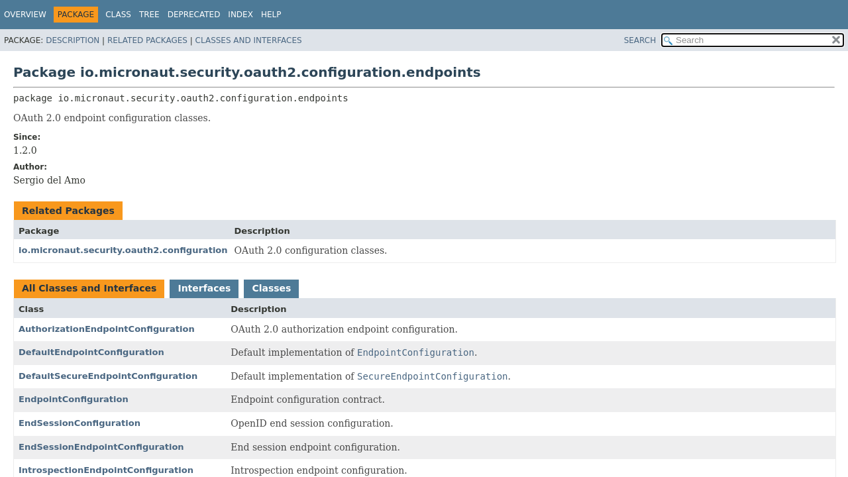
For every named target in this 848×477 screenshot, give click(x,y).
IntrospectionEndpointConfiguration (106, 470)
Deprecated (194, 14)
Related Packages (147, 40)
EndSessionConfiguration (79, 423)
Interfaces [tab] (204, 288)
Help (271, 14)
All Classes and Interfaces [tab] (89, 288)
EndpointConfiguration (74, 399)
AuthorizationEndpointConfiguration (107, 329)
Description (72, 40)
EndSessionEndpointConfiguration (101, 447)
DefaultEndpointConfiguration (91, 352)
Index (240, 14)
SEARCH (640, 40)
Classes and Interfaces (248, 40)
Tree (149, 14)
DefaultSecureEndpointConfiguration (108, 376)
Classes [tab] (271, 288)
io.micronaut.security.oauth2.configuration (123, 250)
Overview (25, 14)
